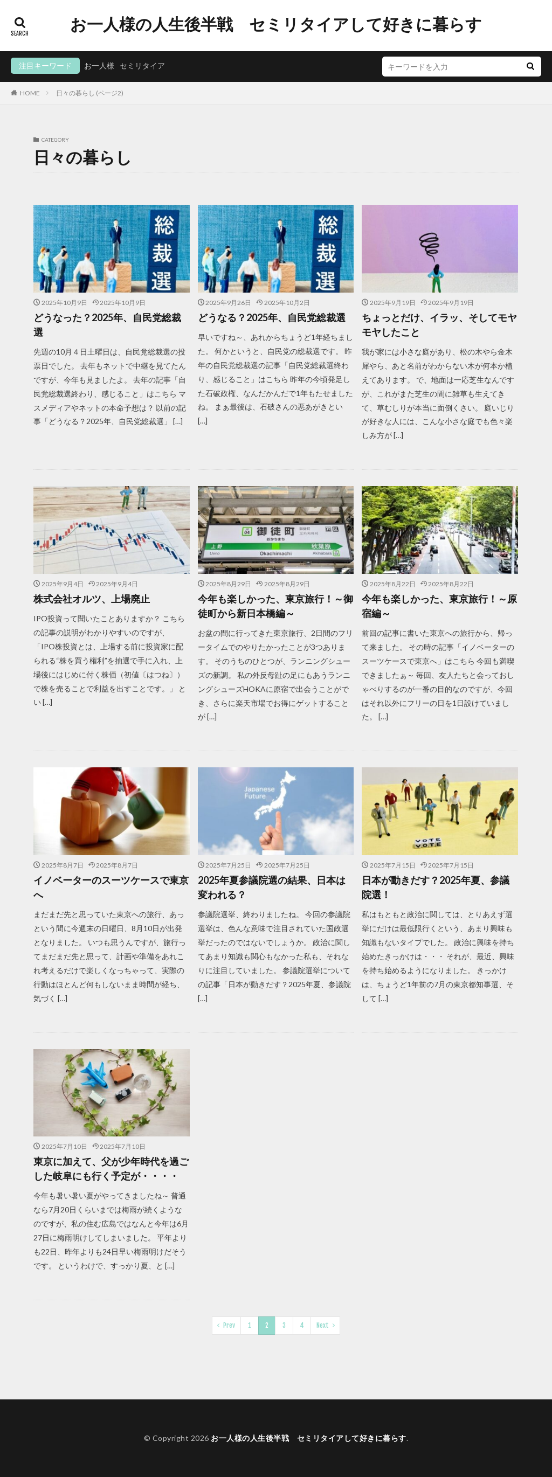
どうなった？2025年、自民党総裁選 (107, 324)
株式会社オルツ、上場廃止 (91, 599)
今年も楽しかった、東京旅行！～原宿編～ (439, 606)
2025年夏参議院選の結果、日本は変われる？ (272, 887)
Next (322, 1325)
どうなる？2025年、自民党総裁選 (272, 317)
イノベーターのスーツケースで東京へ (111, 887)
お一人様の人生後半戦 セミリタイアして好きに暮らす (276, 24)
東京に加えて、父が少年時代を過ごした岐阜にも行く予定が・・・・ (111, 1168)
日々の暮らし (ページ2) (89, 93)
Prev (229, 1325)
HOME (30, 93)
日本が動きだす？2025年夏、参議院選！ (435, 887)
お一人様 (99, 65)
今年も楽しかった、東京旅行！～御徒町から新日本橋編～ (275, 606)
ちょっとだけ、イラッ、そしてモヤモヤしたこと (439, 324)
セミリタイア (142, 65)
